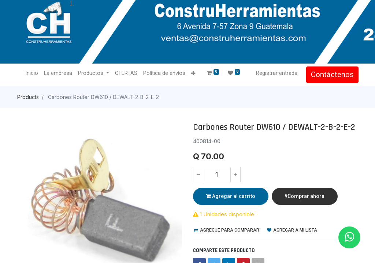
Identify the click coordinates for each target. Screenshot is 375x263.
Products (28, 97)
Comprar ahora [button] (304, 196)
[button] (194, 73)
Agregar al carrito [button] (230, 196)
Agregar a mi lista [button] (292, 230)
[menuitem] (32, 73)
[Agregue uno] (235, 174)
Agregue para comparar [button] (226, 230)
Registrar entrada (276, 73)
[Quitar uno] (198, 174)
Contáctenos (331, 74)
